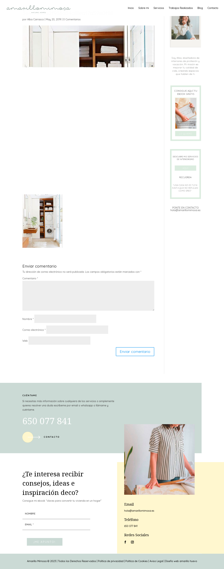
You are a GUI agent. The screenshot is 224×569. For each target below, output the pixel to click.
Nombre (28, 319)
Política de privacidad (110, 561)
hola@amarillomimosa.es (185, 210)
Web (25, 340)
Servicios (159, 8)
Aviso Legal (156, 561)
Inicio (131, 8)
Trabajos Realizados (181, 8)
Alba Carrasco (35, 19)
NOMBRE (30, 513)
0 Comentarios (72, 19)
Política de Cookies (136, 561)
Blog (200, 8)
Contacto (212, 8)
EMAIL (29, 524)
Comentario (30, 278)
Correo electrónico (34, 330)
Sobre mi (143, 8)
